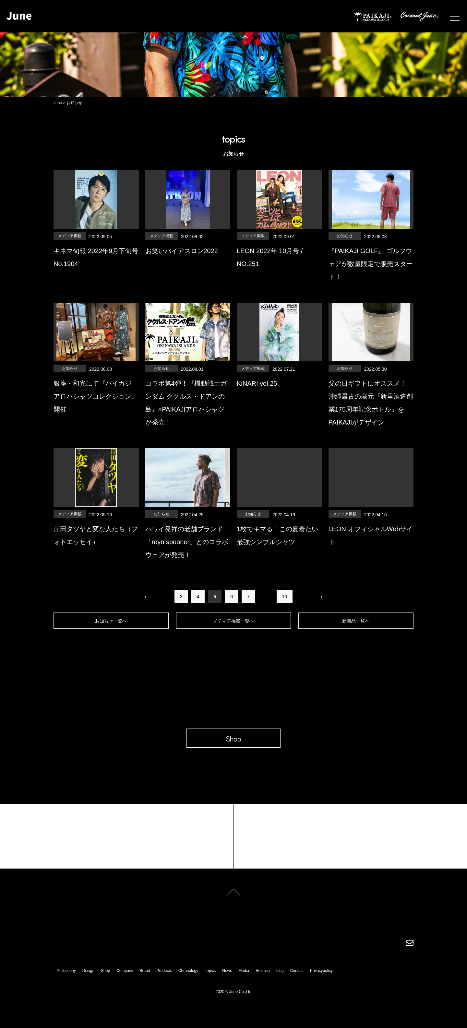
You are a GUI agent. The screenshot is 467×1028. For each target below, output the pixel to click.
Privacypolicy (321, 970)
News (227, 970)
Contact (297, 970)
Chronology (188, 970)
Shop (105, 970)
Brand (144, 970)
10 (284, 596)
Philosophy (66, 970)
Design (88, 970)
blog (280, 970)
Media (243, 970)
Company (124, 970)
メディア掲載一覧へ (233, 621)
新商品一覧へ (355, 621)
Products (164, 970)
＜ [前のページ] (145, 596)
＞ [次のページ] (321, 596)
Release (263, 970)
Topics (210, 970)
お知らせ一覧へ (111, 621)
